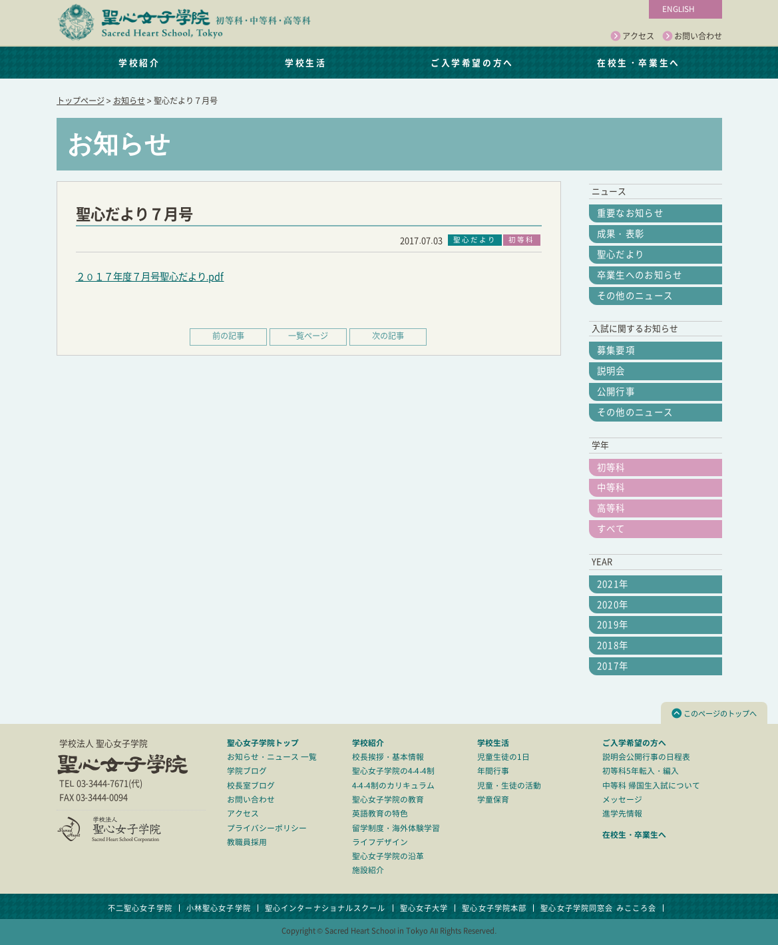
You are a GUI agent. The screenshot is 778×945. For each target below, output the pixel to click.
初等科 (611, 467)
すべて (611, 528)
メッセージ (622, 799)
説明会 (611, 371)
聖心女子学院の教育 (388, 799)
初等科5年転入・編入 (640, 771)
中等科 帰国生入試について (651, 785)
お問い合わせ (692, 36)
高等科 (611, 508)
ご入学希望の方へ (472, 62)
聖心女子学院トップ (263, 743)
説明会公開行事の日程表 (646, 757)
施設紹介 (368, 870)
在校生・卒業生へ (638, 62)
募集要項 (616, 350)
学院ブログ (247, 771)
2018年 (613, 645)
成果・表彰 (621, 233)
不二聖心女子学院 (140, 908)
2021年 (613, 584)
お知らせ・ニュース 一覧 (272, 757)
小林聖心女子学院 (218, 908)
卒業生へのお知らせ (640, 275)
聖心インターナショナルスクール (325, 908)
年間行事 (493, 771)
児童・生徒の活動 (509, 785)
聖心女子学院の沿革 (388, 856)
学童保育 (493, 799)
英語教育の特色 (380, 813)
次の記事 (388, 336)
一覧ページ (308, 336)
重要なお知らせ (630, 213)
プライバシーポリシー (267, 828)
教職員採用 (247, 842)
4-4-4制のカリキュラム (393, 785)
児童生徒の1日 (503, 757)
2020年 (613, 604)
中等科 (611, 487)
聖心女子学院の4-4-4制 (393, 771)
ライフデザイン (380, 842)
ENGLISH (678, 9)
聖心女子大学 (424, 908)
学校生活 (305, 62)
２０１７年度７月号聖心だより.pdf (150, 277)
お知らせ (129, 101)
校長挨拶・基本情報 (388, 757)
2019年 (613, 624)
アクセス (632, 36)
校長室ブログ (251, 785)
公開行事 (616, 391)
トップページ (80, 101)
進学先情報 (622, 813)
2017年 (613, 666)
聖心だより (621, 254)
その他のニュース (635, 295)
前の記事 (228, 336)
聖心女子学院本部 (494, 908)
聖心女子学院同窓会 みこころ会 (598, 908)
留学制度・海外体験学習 (396, 828)
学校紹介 (139, 62)
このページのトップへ (714, 713)
